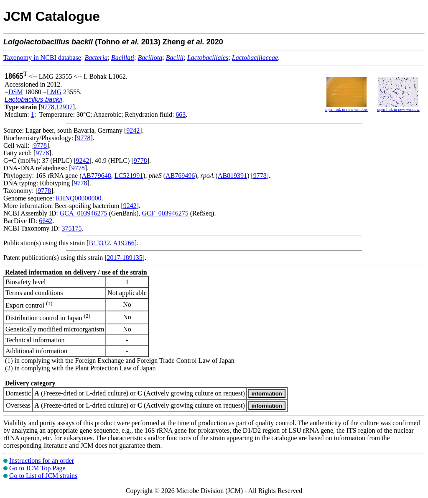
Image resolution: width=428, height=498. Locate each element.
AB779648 (96, 175)
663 (181, 114)
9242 (133, 130)
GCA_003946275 (83, 213)
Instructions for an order (41, 460)
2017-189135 (125, 257)
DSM (15, 91)
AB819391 (232, 175)
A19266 (124, 242)
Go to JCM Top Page (37, 468)
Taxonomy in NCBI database (42, 57)
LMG (54, 91)
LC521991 (129, 175)
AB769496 (180, 175)
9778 (47, 106)
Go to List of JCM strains (43, 475)
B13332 (99, 242)
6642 (45, 220)
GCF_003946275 (165, 213)
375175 (71, 228)
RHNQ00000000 (78, 198)
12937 (64, 106)
